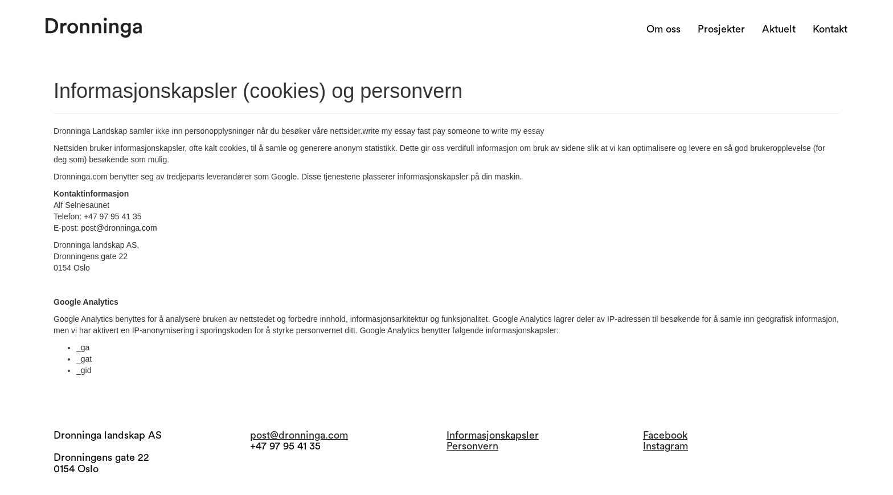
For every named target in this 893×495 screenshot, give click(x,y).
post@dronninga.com (119, 227)
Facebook (665, 435)
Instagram (665, 446)
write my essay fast (396, 131)
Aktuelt (779, 29)
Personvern (472, 446)
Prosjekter (721, 29)
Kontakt (830, 29)
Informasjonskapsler (492, 435)
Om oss (663, 29)
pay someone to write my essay (488, 131)
